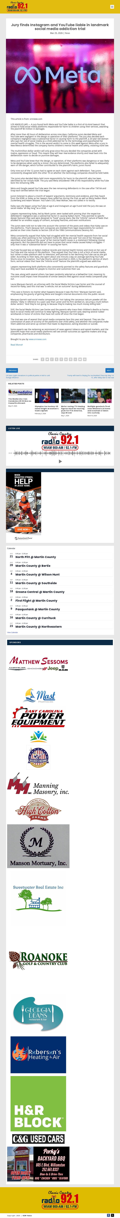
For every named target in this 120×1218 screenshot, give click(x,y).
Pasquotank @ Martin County (38, 609)
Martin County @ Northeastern (39, 626)
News (67, 32)
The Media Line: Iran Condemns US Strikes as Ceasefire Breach (19, 400)
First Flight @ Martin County (36, 600)
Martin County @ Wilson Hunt (38, 574)
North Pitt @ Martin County (36, 557)
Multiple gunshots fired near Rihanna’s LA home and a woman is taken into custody (99, 409)
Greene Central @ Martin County (40, 592)
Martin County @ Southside (36, 583)
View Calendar (12, 632)
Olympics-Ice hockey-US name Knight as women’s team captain (47, 408)
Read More (16, 344)
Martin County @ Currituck (36, 618)
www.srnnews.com (37, 339)
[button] (60, 461)
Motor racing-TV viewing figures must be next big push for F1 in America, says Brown (73, 409)
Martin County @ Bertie (33, 565)
